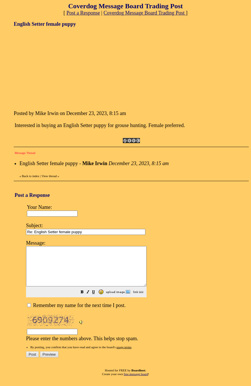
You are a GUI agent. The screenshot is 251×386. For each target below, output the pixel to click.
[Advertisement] (57, 68)
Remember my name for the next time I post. (76, 313)
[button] (96, 300)
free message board (136, 381)
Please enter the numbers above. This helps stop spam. (135, 294)
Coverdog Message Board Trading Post (145, 13)
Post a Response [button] (83, 13)
